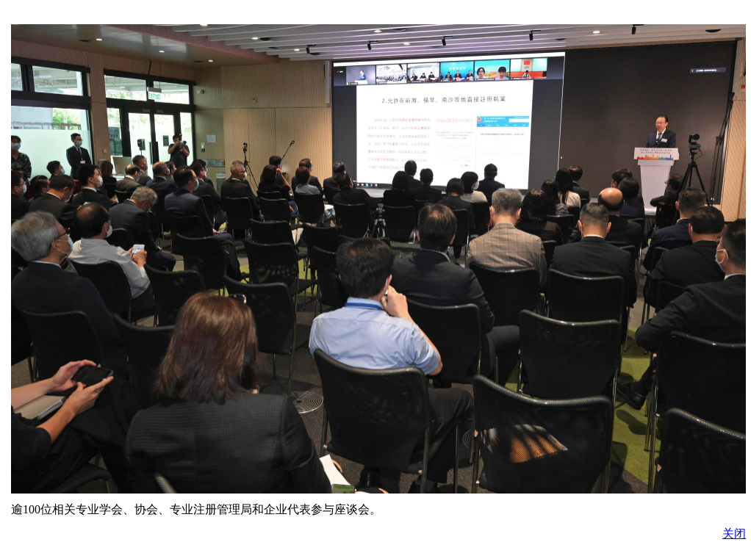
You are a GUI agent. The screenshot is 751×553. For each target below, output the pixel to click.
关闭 (734, 533)
